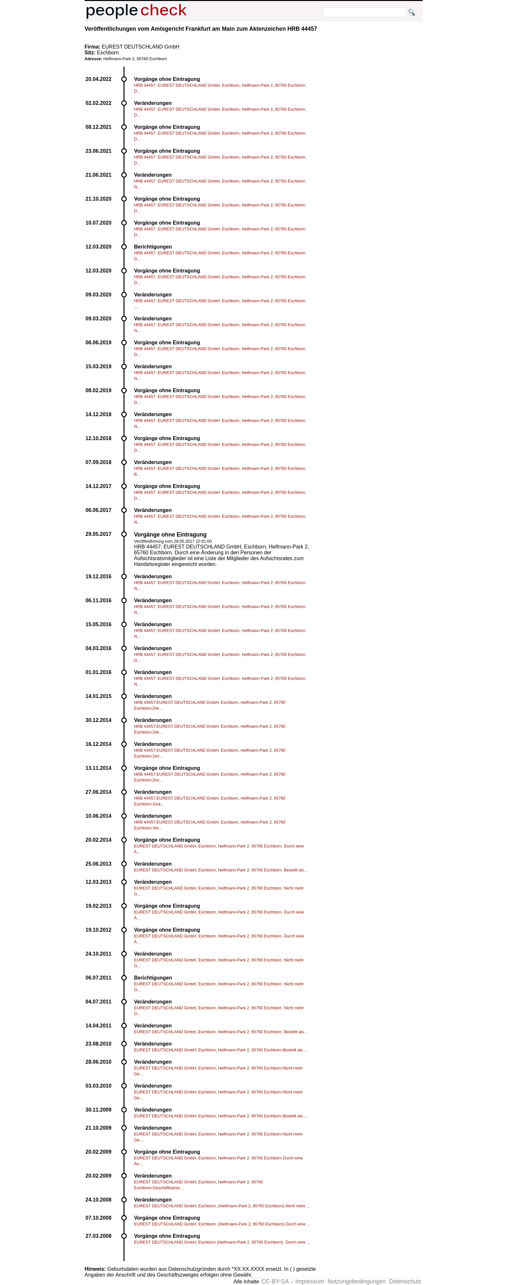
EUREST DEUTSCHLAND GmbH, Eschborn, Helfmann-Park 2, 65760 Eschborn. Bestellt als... (220, 870)
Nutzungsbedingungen (357, 1281)
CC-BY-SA (275, 1281)
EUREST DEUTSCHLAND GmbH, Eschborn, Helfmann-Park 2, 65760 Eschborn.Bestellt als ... (220, 1049)
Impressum (309, 1281)
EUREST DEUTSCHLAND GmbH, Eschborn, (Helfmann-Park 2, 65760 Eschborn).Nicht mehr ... (222, 1205)
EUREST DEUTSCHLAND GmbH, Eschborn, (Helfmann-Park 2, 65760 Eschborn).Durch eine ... (222, 1224)
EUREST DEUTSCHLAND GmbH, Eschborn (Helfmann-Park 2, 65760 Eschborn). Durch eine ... (222, 1242)
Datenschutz (405, 1281)
